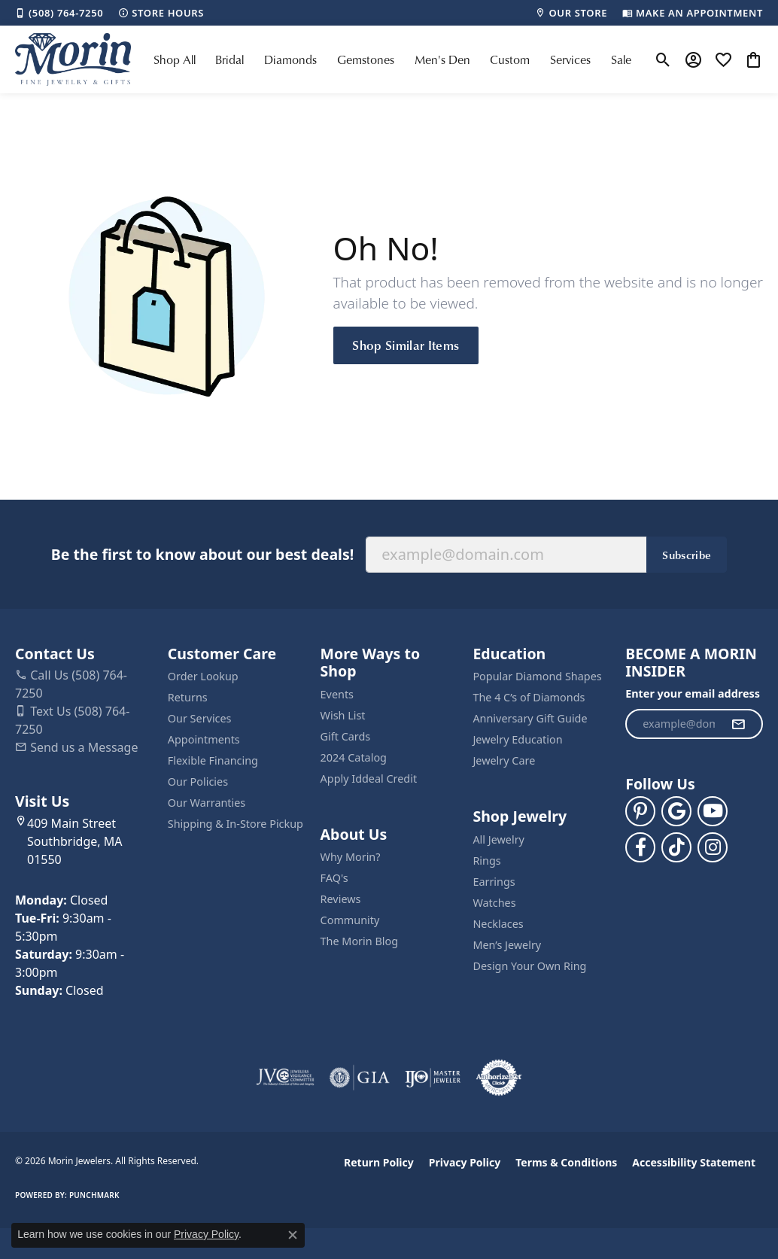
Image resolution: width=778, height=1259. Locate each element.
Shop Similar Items (405, 345)
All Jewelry (498, 839)
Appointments (204, 739)
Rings (486, 860)
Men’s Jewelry (507, 945)
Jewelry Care (504, 760)
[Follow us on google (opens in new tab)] (676, 811)
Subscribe (686, 554)
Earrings (494, 881)
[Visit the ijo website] (433, 1077)
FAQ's (334, 878)
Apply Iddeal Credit (369, 778)
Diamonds (290, 59)
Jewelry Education (517, 739)
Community (350, 920)
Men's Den (442, 59)
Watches (494, 903)
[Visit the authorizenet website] (499, 1077)
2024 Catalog (354, 757)
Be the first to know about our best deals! (202, 554)
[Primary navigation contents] (392, 59)
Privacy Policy (464, 1162)
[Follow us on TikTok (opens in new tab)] (676, 847)
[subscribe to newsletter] (738, 723)
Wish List (343, 715)
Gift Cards (346, 736)
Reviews (341, 899)
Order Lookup (203, 676)
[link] (59, 13)
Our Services (200, 718)
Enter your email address (692, 693)
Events (337, 694)
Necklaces (498, 924)
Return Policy (379, 1162)
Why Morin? (351, 857)
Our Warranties (206, 802)
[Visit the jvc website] (285, 1077)
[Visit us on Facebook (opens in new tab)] (640, 847)
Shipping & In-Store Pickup (235, 824)
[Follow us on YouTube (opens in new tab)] (712, 811)
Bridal (229, 59)
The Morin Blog (359, 941)
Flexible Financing (213, 760)
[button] (663, 59)
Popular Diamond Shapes (537, 676)
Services (570, 59)
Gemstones (365, 59)
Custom (510, 59)
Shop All (174, 59)
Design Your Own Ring (529, 966)
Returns (188, 697)
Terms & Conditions (566, 1162)
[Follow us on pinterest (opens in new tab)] (640, 811)
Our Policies (198, 781)
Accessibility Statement (693, 1162)
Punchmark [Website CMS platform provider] (94, 1195)
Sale (621, 59)
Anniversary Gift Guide (530, 718)
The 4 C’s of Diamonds (529, 697)
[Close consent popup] (292, 1234)
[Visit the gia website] (360, 1077)
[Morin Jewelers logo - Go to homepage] (73, 59)
